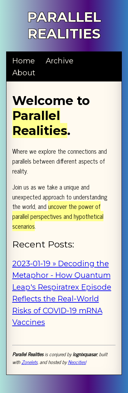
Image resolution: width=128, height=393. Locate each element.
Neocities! (77, 362)
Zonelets (30, 362)
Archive (59, 60)
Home (23, 60)
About (23, 72)
